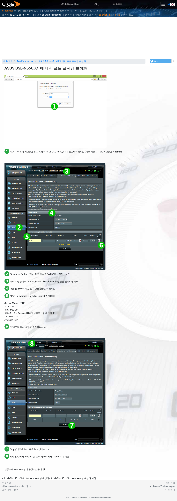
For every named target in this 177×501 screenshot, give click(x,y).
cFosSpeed (7, 10)
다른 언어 (170, 489)
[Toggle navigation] (163, 4)
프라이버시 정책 (10, 489)
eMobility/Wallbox (70, 4)
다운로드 (117, 4)
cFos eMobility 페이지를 (108, 14)
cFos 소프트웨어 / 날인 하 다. (16, 486)
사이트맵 (170, 483)
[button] (160, 61)
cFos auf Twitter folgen (162, 486)
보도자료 (6, 483)
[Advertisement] (88, 38)
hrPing (96, 4)
